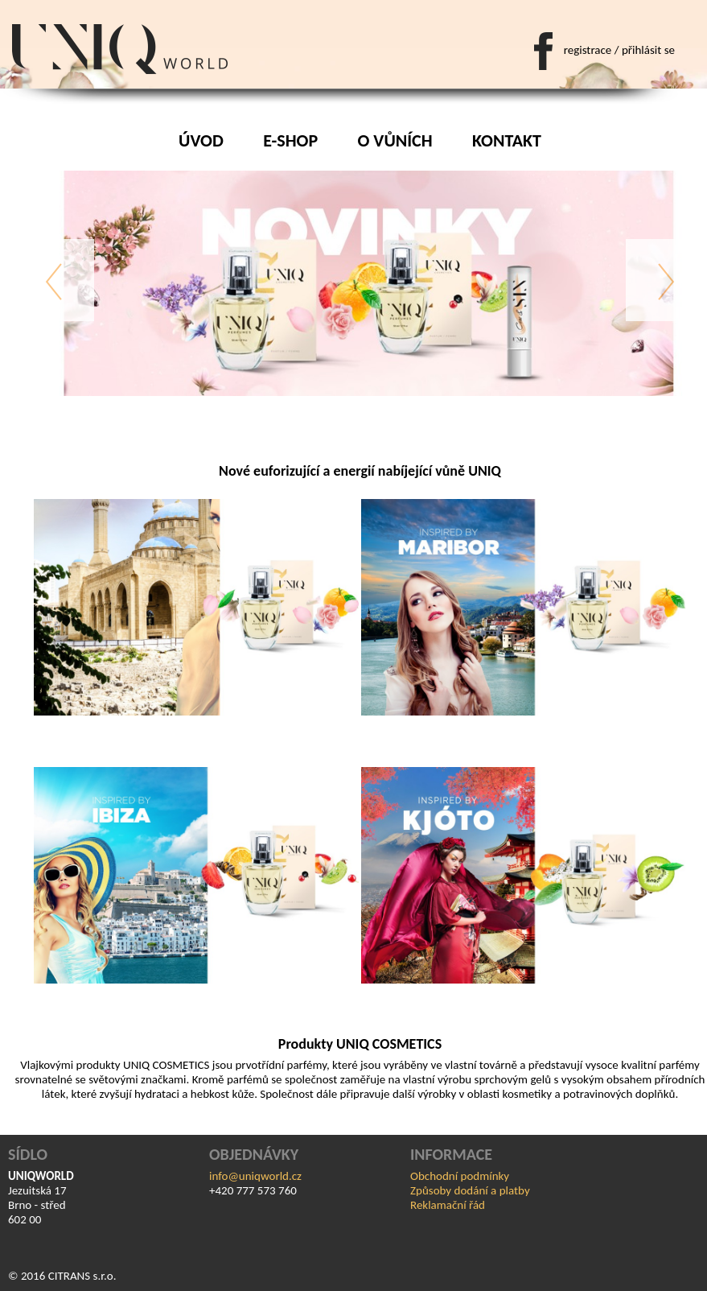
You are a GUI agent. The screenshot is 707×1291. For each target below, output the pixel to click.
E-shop (290, 140)
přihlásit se (648, 50)
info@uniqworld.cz (255, 1176)
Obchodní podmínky (459, 1176)
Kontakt (506, 140)
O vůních (395, 140)
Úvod (201, 140)
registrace (588, 50)
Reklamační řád (447, 1205)
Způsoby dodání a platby (470, 1190)
